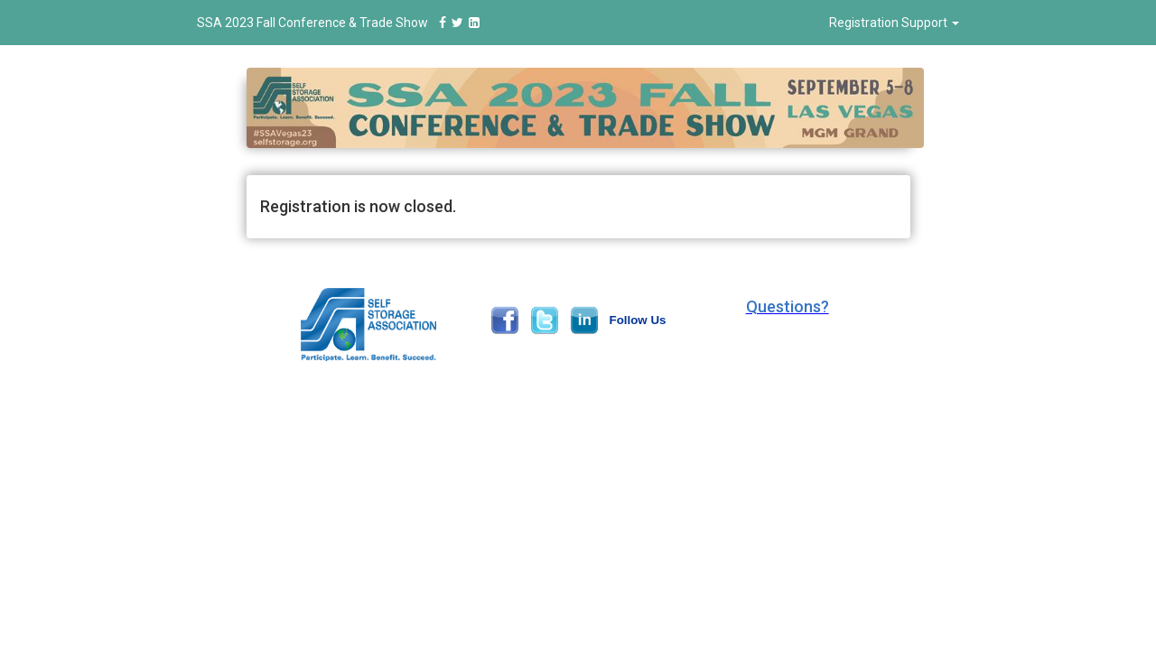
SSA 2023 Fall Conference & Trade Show (341, 22)
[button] (787, 307)
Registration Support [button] (894, 22)
